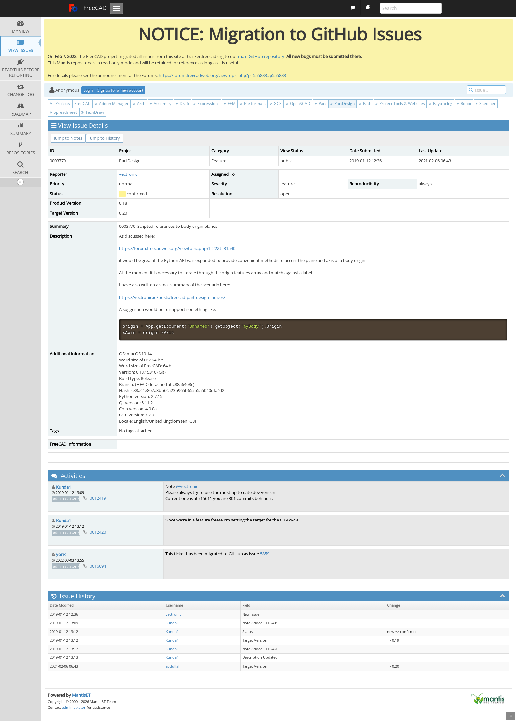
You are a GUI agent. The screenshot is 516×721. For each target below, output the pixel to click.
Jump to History (104, 138)
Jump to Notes (68, 138)
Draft (182, 103)
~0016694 (97, 566)
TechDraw (92, 112)
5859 (264, 554)
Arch (139, 103)
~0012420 (97, 532)
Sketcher (486, 103)
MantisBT (81, 695)
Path (365, 103)
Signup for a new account (120, 90)
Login (88, 90)
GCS (276, 103)
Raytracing (440, 103)
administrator (74, 707)
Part (320, 103)
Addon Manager (112, 103)
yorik (61, 554)
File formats (253, 103)
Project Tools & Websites (400, 103)
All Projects (60, 103)
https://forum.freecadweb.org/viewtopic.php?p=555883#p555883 (222, 75)
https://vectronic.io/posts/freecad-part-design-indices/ (172, 297)
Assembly (160, 103)
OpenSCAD (298, 103)
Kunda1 (63, 487)
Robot (464, 103)
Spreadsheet (63, 112)
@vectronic (187, 486)
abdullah (173, 666)
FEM (230, 103)
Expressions (206, 103)
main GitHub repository (261, 56)
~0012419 (97, 498)
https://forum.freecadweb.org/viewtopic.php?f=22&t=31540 (177, 248)
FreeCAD (88, 8)
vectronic (128, 174)
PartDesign (342, 103)
